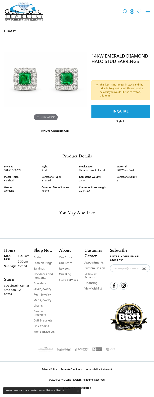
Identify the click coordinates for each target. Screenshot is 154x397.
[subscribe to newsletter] (144, 268)
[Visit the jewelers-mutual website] (64, 349)
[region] (45, 80)
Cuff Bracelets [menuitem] (42, 320)
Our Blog (65, 274)
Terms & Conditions (71, 369)
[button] (125, 11)
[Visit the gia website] (111, 349)
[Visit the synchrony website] (81, 349)
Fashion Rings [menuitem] (42, 263)
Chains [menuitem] (38, 305)
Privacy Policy (49, 369)
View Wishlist (93, 288)
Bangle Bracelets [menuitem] (39, 313)
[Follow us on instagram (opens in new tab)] (124, 286)
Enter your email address (125, 258)
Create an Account (90, 275)
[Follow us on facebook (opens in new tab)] (114, 286)
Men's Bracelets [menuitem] (44, 331)
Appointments (94, 262)
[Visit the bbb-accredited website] (97, 349)
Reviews (64, 268)
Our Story (65, 257)
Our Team (65, 263)
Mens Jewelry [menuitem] (42, 300)
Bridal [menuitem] (37, 257)
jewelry (11, 30)
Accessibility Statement (99, 369)
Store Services (68, 280)
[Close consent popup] (78, 390)
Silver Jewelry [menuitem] (42, 289)
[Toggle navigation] (148, 11)
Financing (90, 283)
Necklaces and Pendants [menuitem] (43, 276)
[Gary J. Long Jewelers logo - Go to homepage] (24, 11)
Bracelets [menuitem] (39, 283)
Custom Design (94, 268)
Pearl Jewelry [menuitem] (42, 294)
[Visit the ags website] (45, 349)
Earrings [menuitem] (39, 268)
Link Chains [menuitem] (41, 326)
